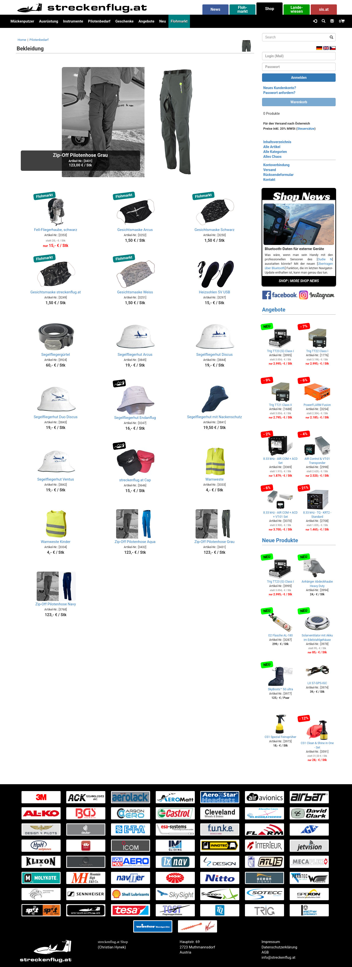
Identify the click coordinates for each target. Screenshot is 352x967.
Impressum (271, 942)
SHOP (283, 281)
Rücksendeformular (278, 175)
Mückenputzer (22, 21)
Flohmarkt (179, 21)
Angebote (146, 21)
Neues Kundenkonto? (279, 88)
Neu (162, 21)
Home (22, 40)
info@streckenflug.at (279, 957)
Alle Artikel (271, 147)
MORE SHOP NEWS (304, 281)
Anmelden (299, 78)
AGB (265, 952)
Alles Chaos (272, 157)
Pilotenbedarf (99, 21)
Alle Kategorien (275, 152)
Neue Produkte (280, 540)
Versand (269, 170)
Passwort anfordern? (279, 93)
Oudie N (325, 259)
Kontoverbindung (276, 165)
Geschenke (124, 21)
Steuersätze (305, 128)
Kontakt (269, 180)
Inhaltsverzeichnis (277, 142)
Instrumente (73, 21)
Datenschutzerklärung (279, 947)
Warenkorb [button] (298, 102)
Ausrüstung (48, 21)
